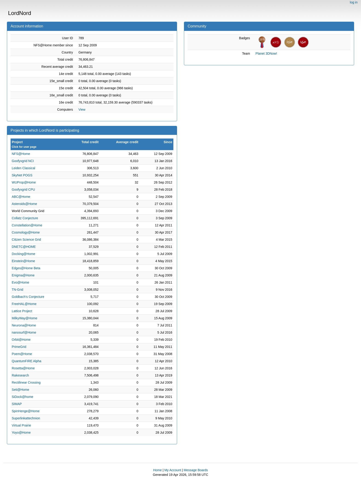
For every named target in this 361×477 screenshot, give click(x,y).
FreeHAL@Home (24, 304)
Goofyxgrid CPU (23, 189)
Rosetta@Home (23, 368)
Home (157, 470)
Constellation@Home (27, 225)
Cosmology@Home (26, 232)
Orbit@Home (21, 339)
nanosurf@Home (24, 332)
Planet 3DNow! (266, 53)
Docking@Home (23, 254)
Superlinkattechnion (26, 418)
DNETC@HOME (24, 247)
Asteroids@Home (24, 204)
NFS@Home (21, 154)
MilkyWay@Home (24, 318)
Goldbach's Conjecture (28, 297)
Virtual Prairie (21, 425)
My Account (172, 470)
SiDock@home (22, 397)
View (82, 109)
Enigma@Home (23, 275)
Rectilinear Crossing (26, 382)
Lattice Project (22, 311)
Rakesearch (20, 375)
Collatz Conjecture (25, 218)
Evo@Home (20, 282)
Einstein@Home (23, 261)
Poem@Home (22, 354)
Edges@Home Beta (26, 268)
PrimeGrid (19, 347)
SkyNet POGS (22, 175)
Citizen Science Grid (26, 239)
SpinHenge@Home (26, 411)
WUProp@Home (24, 182)
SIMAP (17, 404)
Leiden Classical (23, 168)
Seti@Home (20, 389)
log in (354, 2)
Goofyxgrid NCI (23, 161)
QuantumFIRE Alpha (26, 361)
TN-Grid (17, 289)
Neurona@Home (24, 325)
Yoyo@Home (21, 432)
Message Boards (196, 470)
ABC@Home (21, 197)
